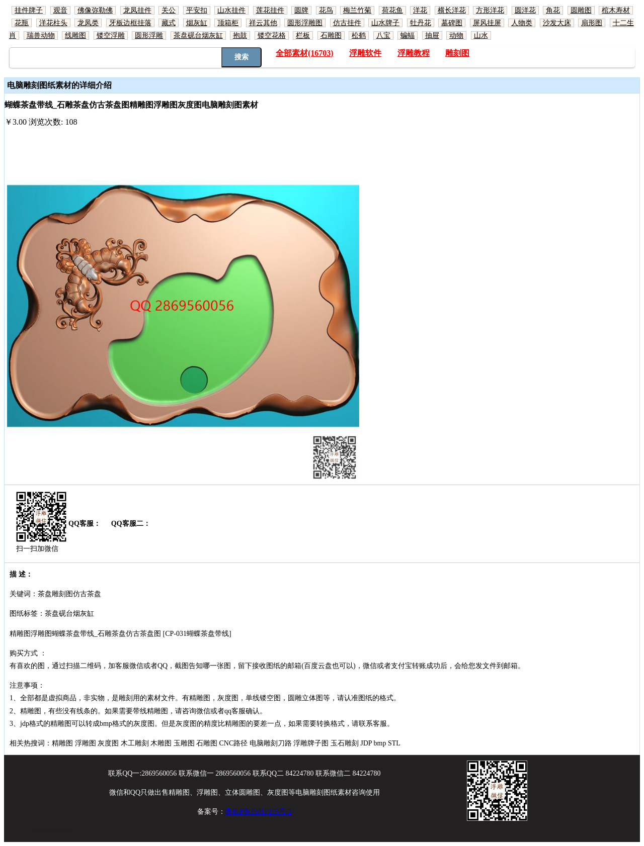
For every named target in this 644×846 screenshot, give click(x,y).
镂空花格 (272, 35)
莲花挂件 (270, 10)
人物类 (521, 23)
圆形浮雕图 (305, 23)
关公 (169, 10)
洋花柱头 (53, 23)
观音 (60, 10)
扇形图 (591, 23)
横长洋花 (452, 10)
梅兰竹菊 (357, 10)
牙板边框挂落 (130, 23)
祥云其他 (263, 23)
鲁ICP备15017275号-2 (258, 811)
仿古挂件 (347, 23)
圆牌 (301, 10)
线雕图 (75, 35)
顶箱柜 (227, 23)
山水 (481, 35)
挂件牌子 (29, 10)
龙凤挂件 (137, 10)
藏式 (169, 23)
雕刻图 (457, 53)
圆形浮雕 (149, 35)
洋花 (420, 10)
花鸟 (326, 10)
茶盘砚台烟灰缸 (198, 35)
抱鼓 (240, 35)
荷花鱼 (392, 10)
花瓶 (22, 23)
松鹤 (359, 35)
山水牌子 (385, 23)
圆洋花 (525, 10)
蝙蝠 (407, 35)
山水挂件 (231, 10)
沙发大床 (557, 23)
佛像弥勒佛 (95, 10)
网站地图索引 (55, 830)
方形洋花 (490, 10)
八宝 (383, 35)
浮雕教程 (413, 53)
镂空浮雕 (111, 35)
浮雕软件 (365, 53)
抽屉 (432, 35)
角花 (553, 10)
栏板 (303, 35)
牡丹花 (420, 23)
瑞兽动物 (41, 35)
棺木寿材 (616, 10)
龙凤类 (88, 23)
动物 (456, 35)
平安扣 (196, 10)
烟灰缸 (196, 23)
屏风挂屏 (487, 23)
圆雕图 (581, 10)
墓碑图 (451, 23)
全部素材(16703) (305, 53)
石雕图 (331, 35)
